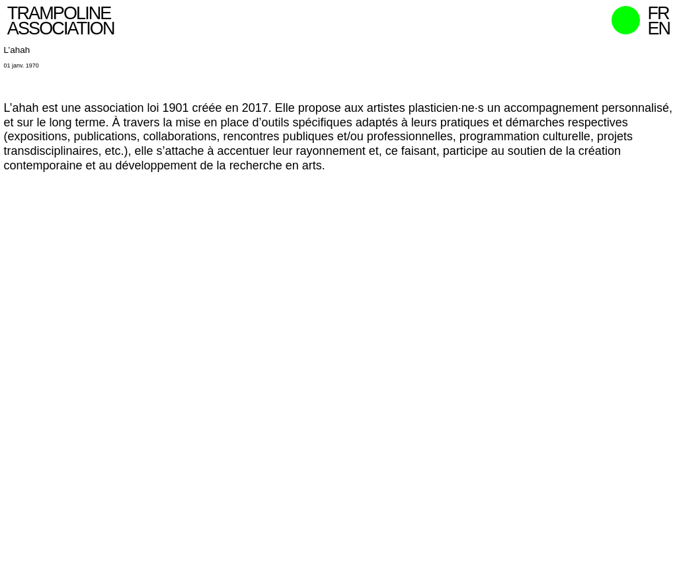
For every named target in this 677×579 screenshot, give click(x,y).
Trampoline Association (60, 20)
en (658, 28)
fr (657, 13)
